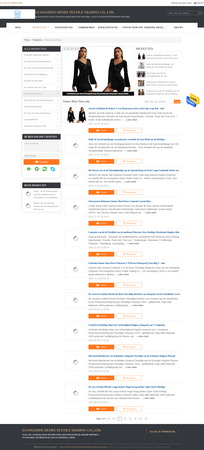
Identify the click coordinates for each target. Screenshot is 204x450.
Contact (41, 162)
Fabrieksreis (86, 27)
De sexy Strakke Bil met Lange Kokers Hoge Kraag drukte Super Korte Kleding (126, 387)
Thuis (26, 40)
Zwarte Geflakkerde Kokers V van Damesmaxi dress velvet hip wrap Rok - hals (161, 57)
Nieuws (178, 27)
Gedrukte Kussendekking (35, 74)
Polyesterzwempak (32, 106)
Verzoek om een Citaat (181, 3)
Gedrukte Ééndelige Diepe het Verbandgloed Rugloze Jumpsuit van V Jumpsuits (126, 325)
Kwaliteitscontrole (109, 27)
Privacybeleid (51, 447)
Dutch (200, 3)
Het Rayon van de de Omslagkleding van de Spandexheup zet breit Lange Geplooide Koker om (159, 74)
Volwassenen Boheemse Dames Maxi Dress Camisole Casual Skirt (162, 83)
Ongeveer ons (64, 27)
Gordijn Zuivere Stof (33, 81)
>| (145, 419)
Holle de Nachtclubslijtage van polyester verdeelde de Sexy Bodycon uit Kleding (160, 66)
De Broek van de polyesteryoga (38, 100)
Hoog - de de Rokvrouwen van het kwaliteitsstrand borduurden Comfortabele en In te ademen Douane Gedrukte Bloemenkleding (46, 197)
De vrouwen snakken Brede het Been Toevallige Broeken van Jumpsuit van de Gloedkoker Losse (134, 294)
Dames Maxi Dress (32, 93)
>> (140, 419)
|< (108, 419)
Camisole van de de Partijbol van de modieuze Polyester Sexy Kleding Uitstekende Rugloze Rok (98, 94)
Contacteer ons (132, 27)
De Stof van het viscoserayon (37, 113)
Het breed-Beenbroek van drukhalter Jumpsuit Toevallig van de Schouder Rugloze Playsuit (131, 356)
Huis (18, 27)
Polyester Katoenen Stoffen (36, 55)
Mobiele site (39, 447)
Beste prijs (129, 130)
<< (114, 419)
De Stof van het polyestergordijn (38, 68)
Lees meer (132, 119)
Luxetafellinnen (31, 119)
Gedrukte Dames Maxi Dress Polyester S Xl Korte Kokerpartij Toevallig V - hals (126, 263)
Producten (41, 27)
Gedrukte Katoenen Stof (35, 126)
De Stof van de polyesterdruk (37, 61)
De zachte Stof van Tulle (35, 87)
